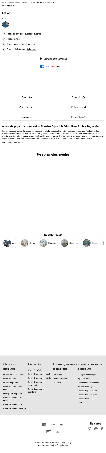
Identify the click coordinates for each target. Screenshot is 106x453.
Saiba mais (31, 49)
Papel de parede (14, 2)
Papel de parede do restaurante (36, 383)
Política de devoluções (87, 395)
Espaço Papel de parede (39, 2)
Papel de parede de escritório (36, 390)
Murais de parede (10, 383)
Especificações (79, 97)
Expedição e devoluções (88, 383)
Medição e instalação (87, 375)
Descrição (27, 97)
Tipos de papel (84, 379)
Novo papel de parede (12, 393)
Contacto (57, 383)
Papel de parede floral (12, 404)
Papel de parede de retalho (39, 378)
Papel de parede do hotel (39, 374)
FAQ (80, 403)
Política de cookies (86, 399)
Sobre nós (57, 375)
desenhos (24, 2)
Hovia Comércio (35, 370)
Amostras (26, 117)
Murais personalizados (13, 375)
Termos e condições (86, 387)
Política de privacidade (87, 391)
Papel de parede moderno (14, 408)
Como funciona (26, 107)
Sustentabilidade (60, 379)
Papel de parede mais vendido (12, 388)
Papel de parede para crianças (12, 399)
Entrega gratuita (79, 107)
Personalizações (79, 117)
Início (4, 2)
